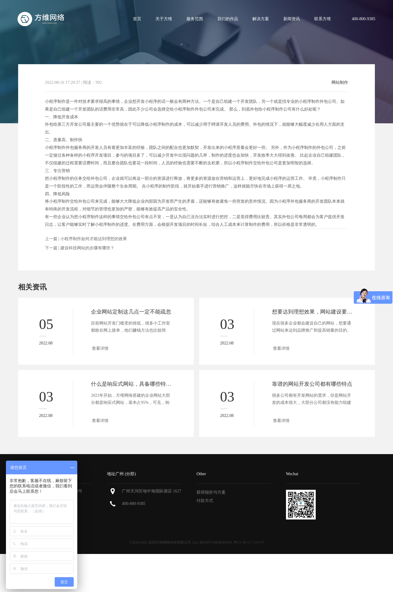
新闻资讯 (291, 19)
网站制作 (339, 83)
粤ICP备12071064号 (248, 542)
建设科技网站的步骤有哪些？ (87, 248)
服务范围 (194, 19)
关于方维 (163, 19)
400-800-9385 (133, 503)
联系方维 (322, 19)
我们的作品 (227, 19)
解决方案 (260, 19)
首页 (137, 19)
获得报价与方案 (211, 492)
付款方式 (204, 500)
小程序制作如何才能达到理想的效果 (93, 239)
